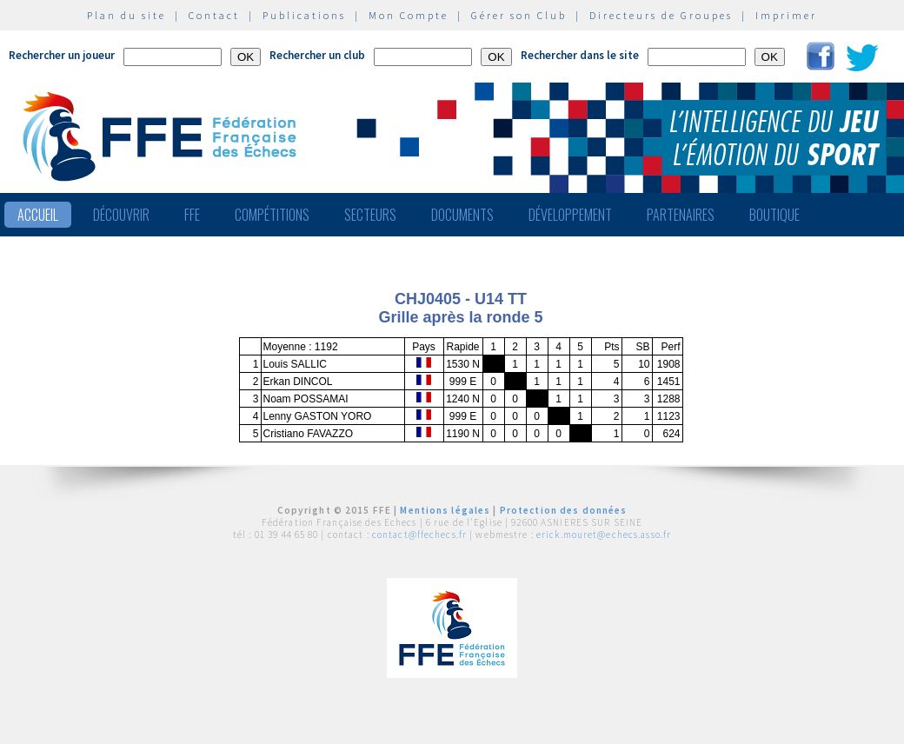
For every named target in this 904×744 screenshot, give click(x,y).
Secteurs (370, 214)
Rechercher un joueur (62, 55)
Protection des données (564, 510)
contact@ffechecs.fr (419, 534)
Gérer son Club (519, 15)
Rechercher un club (317, 55)
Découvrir (121, 214)
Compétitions (272, 214)
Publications (304, 15)
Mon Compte (409, 15)
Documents (462, 214)
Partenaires (681, 214)
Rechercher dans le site (580, 55)
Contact (214, 15)
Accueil (37, 214)
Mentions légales (445, 510)
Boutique (774, 214)
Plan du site (126, 15)
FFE (192, 214)
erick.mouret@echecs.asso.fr (603, 534)
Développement (570, 214)
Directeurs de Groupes (661, 15)
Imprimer (786, 15)
